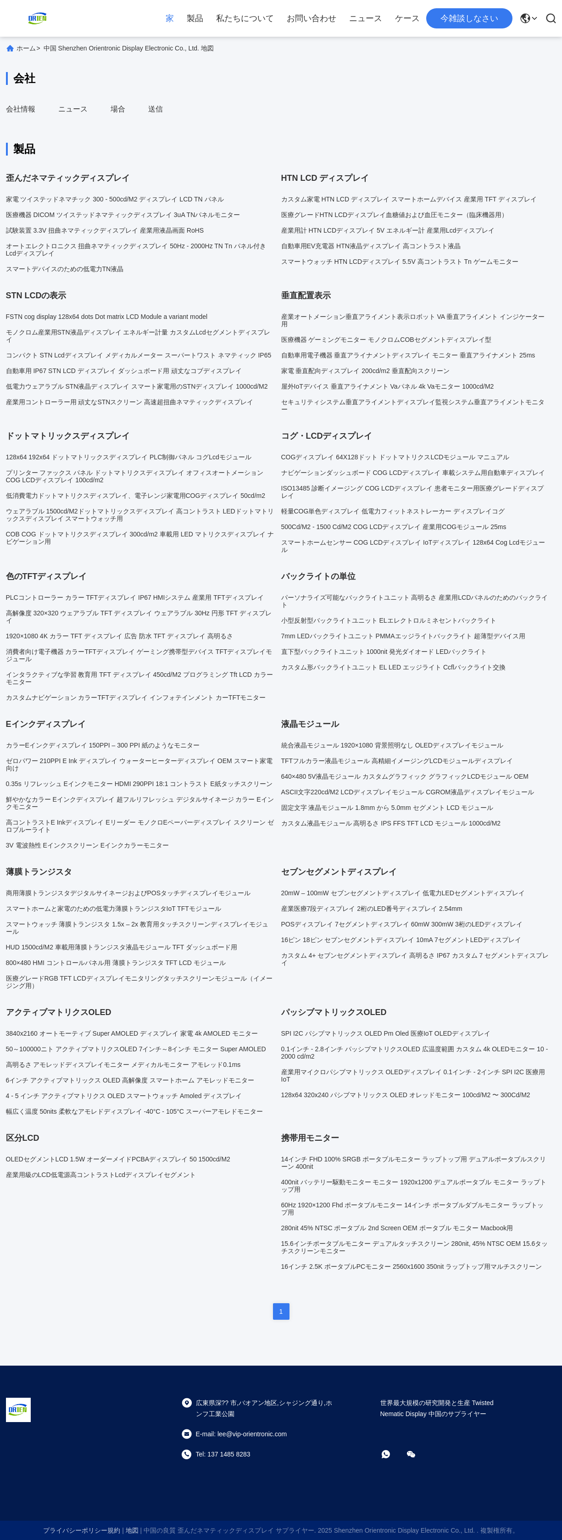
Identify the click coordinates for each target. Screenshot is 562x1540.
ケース (407, 18)
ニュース (365, 18)
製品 (195, 18)
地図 (132, 1530)
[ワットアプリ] (392, 1454)
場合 (118, 109)
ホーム (26, 48)
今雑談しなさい (469, 18)
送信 (155, 109)
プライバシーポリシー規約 (81, 1530)
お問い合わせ (311, 18)
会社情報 (20, 109)
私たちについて (245, 18)
